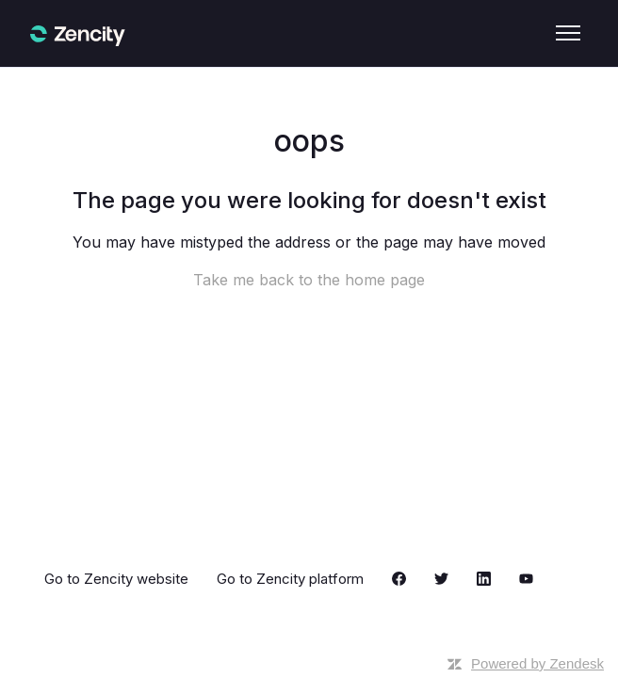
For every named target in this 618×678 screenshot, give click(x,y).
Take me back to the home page (309, 279)
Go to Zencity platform (290, 579)
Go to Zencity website (116, 579)
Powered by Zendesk (537, 663)
